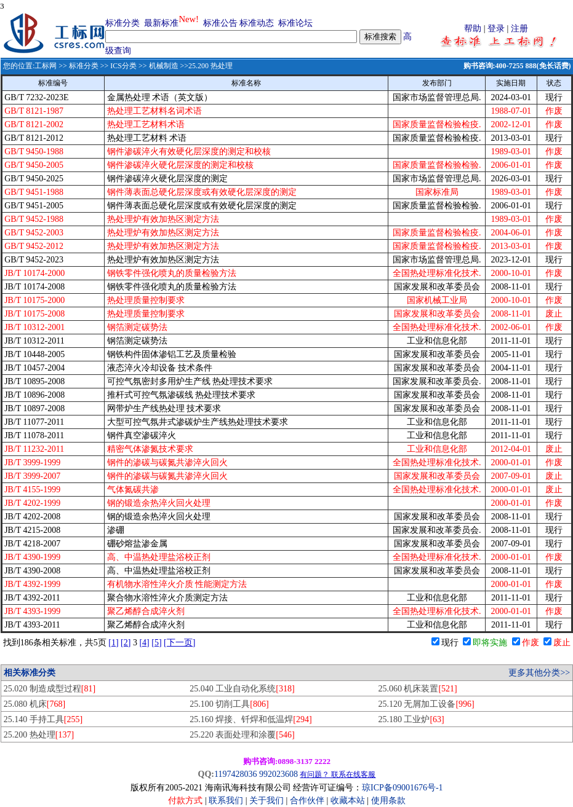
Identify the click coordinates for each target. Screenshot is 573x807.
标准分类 (122, 23)
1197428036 (235, 774)
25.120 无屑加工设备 (426, 704)
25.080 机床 (34, 704)
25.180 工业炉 (411, 719)
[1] (113, 642)
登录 (496, 28)
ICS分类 (123, 65)
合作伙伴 (307, 800)
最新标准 (161, 23)
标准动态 (256, 23)
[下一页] (179, 642)
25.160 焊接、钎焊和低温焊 (250, 719)
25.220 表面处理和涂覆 (242, 734)
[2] (125, 642)
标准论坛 (295, 23)
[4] (144, 642)
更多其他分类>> (539, 672)
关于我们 (267, 800)
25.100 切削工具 (229, 704)
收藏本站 (348, 800)
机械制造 (163, 65)
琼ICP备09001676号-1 (402, 787)
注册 (519, 28)
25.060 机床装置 (417, 688)
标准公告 (220, 23)
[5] (156, 642)
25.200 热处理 (39, 734)
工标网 (45, 65)
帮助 (472, 28)
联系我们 (226, 800)
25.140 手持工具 (43, 719)
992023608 (278, 774)
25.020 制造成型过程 (49, 688)
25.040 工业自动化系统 (242, 688)
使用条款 (388, 800)
